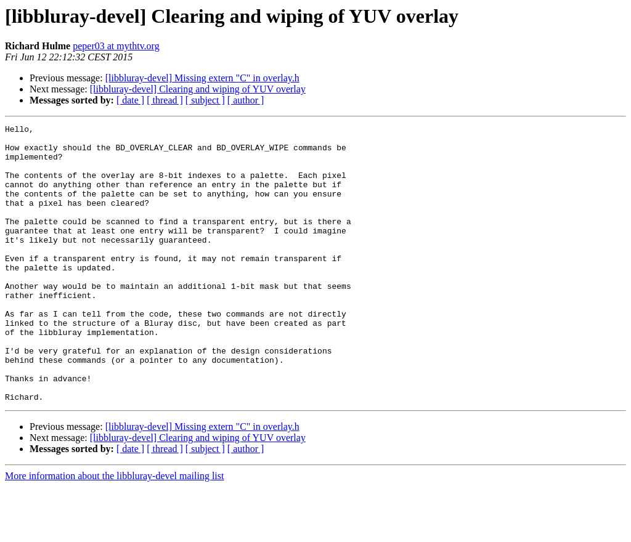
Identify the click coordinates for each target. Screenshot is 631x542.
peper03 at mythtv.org (116, 46)
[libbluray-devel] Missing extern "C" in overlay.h (202, 78)
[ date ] (130, 100)
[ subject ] (205, 100)
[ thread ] (165, 100)
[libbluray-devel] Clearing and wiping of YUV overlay (198, 89)
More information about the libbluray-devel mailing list (114, 531)
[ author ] (245, 100)
